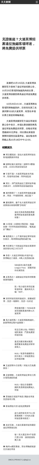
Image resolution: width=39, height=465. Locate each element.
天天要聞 (6, 2)
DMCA (10, 460)
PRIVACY (18, 460)
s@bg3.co (27, 460)
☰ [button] (37, 2)
